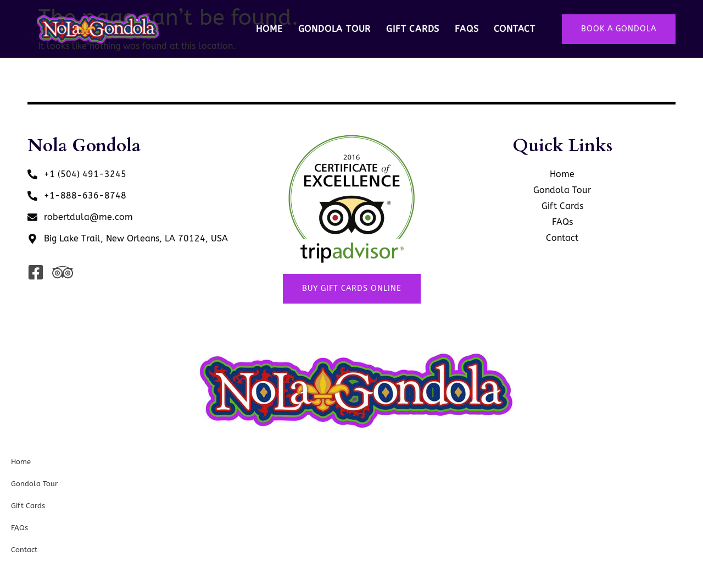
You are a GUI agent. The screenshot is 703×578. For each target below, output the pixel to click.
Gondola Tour (334, 29)
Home (269, 29)
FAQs (466, 29)
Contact (514, 29)
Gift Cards (412, 29)
